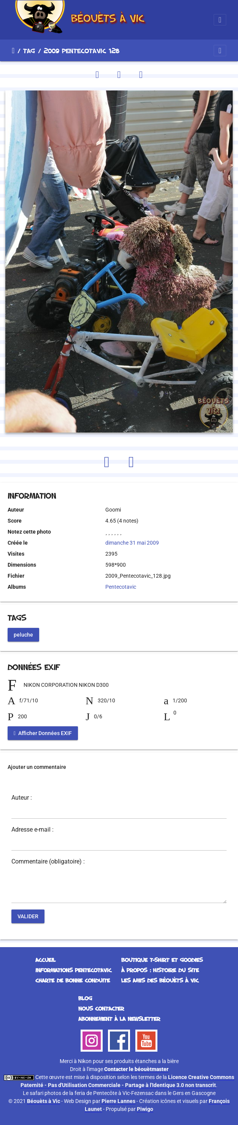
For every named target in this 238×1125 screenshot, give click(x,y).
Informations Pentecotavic (73, 970)
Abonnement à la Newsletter (119, 1018)
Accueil (13, 50)
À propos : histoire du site (160, 970)
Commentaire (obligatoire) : (48, 862)
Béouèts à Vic (43, 1101)
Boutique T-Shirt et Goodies (162, 959)
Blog (85, 998)
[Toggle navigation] (220, 19)
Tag (29, 50)
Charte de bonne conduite (72, 980)
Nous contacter (101, 1008)
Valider (27, 916)
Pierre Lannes (118, 1101)
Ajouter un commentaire (37, 767)
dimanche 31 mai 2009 (132, 543)
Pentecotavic (120, 587)
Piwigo (145, 1109)
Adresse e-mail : (32, 830)
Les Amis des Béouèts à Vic (159, 980)
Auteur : (21, 798)
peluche (23, 634)
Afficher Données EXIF (43, 733)
